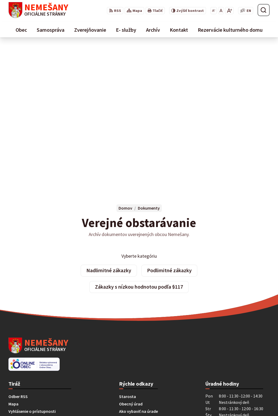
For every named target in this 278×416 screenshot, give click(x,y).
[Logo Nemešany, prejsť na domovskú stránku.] (38, 10)
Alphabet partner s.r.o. (77, 401)
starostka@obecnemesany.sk (36, 371)
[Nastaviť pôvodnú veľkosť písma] (221, 10)
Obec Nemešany (147, 401)
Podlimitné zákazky (169, 124)
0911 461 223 (19, 365)
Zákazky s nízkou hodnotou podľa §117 (139, 140)
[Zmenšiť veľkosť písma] (213, 10)
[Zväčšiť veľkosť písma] (229, 10)
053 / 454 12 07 (21, 358)
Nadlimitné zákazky (108, 124)
